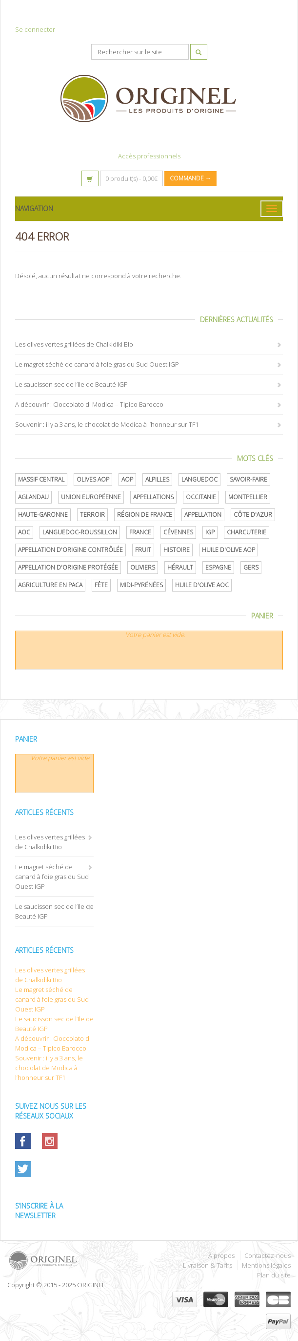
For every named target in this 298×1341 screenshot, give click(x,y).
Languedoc (199, 479)
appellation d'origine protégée (68, 567)
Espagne (218, 567)
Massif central (41, 479)
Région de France (144, 514)
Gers (250, 567)
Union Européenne (91, 497)
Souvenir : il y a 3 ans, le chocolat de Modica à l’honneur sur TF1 (107, 424)
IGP (210, 532)
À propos (221, 1255)
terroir (92, 514)
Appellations (153, 497)
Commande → (190, 178)
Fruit (143, 550)
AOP (127, 479)
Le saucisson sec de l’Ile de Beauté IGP (71, 384)
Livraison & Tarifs (207, 1265)
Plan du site (274, 1275)
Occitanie (201, 497)
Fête (101, 585)
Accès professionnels (149, 156)
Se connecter (35, 29)
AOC (24, 532)
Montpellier (247, 497)
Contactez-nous (267, 1255)
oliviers (142, 567)
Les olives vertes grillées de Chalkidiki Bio (74, 344)
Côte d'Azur (253, 514)
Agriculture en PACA (50, 585)
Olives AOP (93, 479)
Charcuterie (246, 532)
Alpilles (157, 479)
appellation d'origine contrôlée (70, 550)
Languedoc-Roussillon (79, 532)
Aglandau (33, 497)
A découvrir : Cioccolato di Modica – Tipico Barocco (89, 404)
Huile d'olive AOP (228, 550)
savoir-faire (248, 479)
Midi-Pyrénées (141, 585)
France (140, 532)
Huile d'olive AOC (202, 585)
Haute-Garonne (43, 514)
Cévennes (178, 532)
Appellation (202, 514)
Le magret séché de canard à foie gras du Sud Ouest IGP (97, 364)
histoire (176, 550)
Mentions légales (266, 1265)
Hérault (180, 567)
